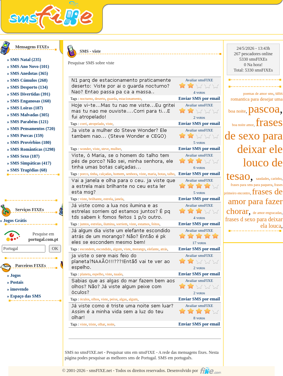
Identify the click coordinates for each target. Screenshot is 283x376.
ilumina (109, 224)
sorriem (122, 224)
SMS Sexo (19, 156)
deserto (100, 99)
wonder (85, 149)
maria (152, 174)
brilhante (95, 199)
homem (118, 174)
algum (117, 249)
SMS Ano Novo (24, 66)
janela (119, 199)
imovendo (19, 289)
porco (84, 174)
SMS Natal (20, 59)
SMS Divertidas (25, 94)
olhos (95, 299)
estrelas (96, 224)
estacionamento (130, 99)
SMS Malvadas (24, 114)
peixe (114, 299)
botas (161, 174)
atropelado (96, 124)
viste (109, 124)
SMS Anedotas (23, 73)
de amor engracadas (267, 213)
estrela (108, 199)
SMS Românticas (26, 149)
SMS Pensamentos (27, 128)
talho (171, 174)
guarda (112, 99)
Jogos (15, 275)
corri (83, 124)
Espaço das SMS (25, 296)
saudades (262, 179)
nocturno (86, 99)
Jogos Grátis (14, 220)
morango (138, 249)
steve (105, 149)
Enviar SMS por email (199, 98)
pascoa (264, 108)
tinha (93, 174)
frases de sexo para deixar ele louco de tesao (254, 149)
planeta (85, 274)
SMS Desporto (23, 87)
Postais (16, 282)
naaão (118, 274)
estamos (143, 224)
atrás (163, 249)
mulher (116, 149)
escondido (104, 249)
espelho (97, 274)
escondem (87, 249)
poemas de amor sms (258, 94)
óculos (85, 299)
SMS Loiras (21, 107)
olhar (101, 324)
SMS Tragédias (24, 170)
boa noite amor (243, 125)
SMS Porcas (21, 135)
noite (110, 324)
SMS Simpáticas (25, 163)
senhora (131, 174)
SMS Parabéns (24, 121)
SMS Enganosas (25, 101)
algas (123, 299)
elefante (153, 249)
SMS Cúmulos (23, 80)
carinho (276, 179)
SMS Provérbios (25, 142)
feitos (155, 224)
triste (92, 324)
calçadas (105, 174)
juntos (84, 224)
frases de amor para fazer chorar (254, 201)
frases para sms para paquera (251, 185)
